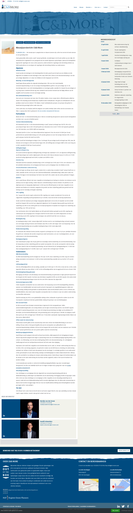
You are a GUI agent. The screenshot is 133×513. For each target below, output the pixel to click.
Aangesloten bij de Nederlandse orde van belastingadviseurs (23, 490)
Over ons (97, 7)
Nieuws (81, 7)
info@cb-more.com (24, 1)
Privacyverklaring (73, 506)
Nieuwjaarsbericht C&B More (29, 48)
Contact (106, 7)
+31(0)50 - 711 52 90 (12, 1)
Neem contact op (124, 450)
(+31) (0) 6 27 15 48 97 (46, 423)
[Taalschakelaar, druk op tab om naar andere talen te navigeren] (4, 1)
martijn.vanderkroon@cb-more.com (50, 404)
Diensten (88, 7)
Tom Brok (18, 506)
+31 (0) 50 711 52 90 (98, 465)
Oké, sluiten (115, 510)
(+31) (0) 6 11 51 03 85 (46, 403)
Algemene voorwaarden (87, 506)
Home (75, 7)
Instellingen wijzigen (126, 510)
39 (118, 114)
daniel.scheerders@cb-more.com (49, 425)
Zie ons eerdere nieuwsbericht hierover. (49, 111)
